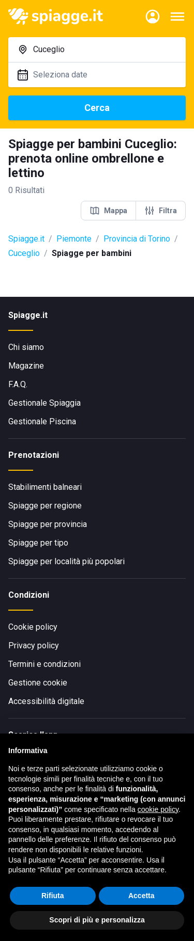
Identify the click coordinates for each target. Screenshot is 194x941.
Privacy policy (33, 645)
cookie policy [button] (158, 809)
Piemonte (74, 239)
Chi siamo (26, 347)
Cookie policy (32, 627)
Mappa (108, 210)
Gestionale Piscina (42, 421)
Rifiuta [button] (52, 895)
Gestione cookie (37, 683)
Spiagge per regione (45, 506)
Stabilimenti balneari (45, 487)
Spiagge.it (26, 239)
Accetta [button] (141, 895)
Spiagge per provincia (47, 524)
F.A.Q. (17, 384)
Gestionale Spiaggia (44, 403)
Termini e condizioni (44, 664)
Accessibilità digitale (46, 701)
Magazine (26, 366)
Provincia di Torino (136, 239)
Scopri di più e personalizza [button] (96, 920)
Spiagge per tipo (38, 543)
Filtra (160, 210)
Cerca (97, 107)
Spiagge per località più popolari (66, 561)
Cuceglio (24, 253)
